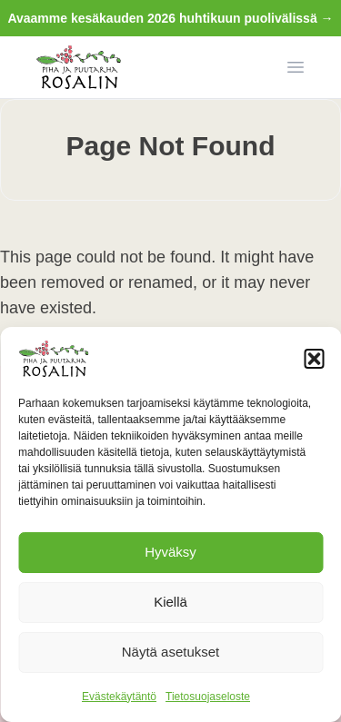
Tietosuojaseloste (207, 696)
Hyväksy (170, 551)
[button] (314, 359)
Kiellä (170, 601)
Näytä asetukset (171, 651)
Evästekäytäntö (119, 696)
